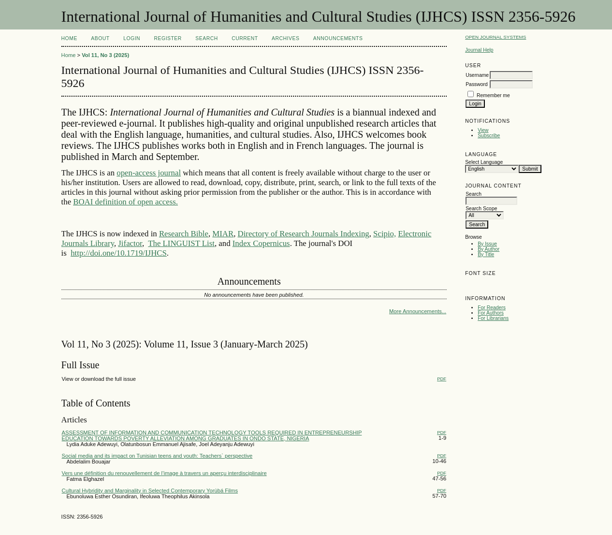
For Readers (492, 307)
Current (245, 38)
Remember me (493, 95)
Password (477, 84)
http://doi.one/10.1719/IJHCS (119, 253)
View (483, 130)
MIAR (222, 233)
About (100, 38)
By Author (488, 249)
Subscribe (489, 135)
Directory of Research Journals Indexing (303, 233)
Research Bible (183, 233)
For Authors (491, 313)
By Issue (487, 243)
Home (69, 38)
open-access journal (149, 172)
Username (477, 75)
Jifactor (130, 243)
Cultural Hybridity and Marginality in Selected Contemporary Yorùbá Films (150, 490)
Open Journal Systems (495, 37)
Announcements (338, 38)
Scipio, (384, 233)
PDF (441, 378)
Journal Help (479, 50)
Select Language (484, 162)
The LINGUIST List (181, 243)
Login (131, 38)
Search (206, 38)
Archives (285, 38)
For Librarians (493, 318)
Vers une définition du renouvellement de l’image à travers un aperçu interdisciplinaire (164, 473)
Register (168, 38)
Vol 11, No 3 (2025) (105, 55)
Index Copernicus (261, 243)
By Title (486, 254)
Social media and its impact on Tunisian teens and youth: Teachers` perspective (157, 456)
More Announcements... (417, 311)
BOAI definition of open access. (125, 201)
